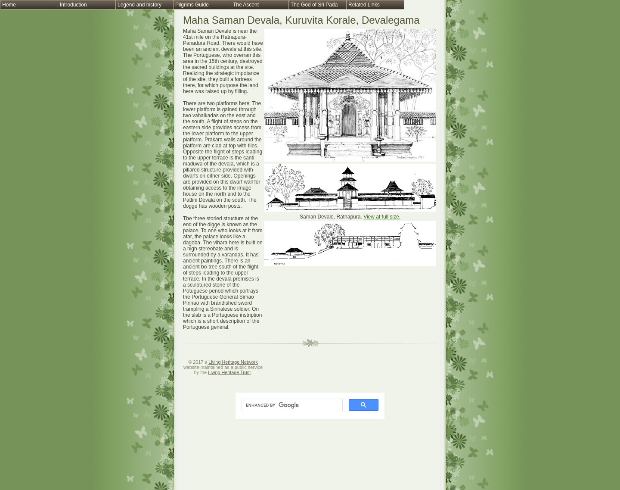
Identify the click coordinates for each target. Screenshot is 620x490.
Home (9, 5)
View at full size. (381, 217)
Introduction (73, 5)
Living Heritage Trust (229, 372)
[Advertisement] (350, 328)
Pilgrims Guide (192, 5)
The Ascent (246, 5)
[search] (291, 405)
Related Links (364, 5)
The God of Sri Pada (314, 5)
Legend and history (139, 5)
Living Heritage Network (233, 362)
